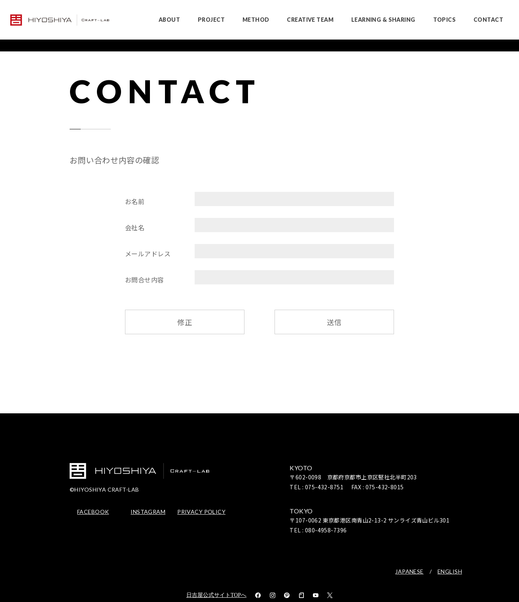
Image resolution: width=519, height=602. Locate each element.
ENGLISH (450, 571)
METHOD (255, 19)
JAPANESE (409, 571)
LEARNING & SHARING (383, 19)
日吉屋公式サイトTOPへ (216, 595)
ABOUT (169, 19)
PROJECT (211, 19)
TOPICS (444, 19)
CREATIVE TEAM (310, 19)
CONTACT (488, 19)
